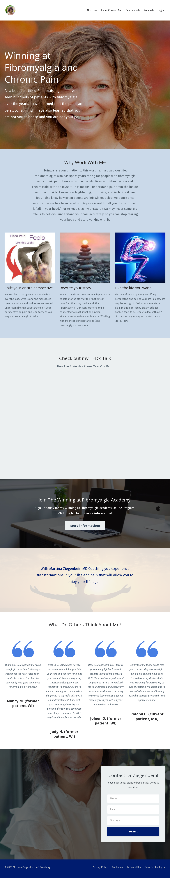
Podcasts (149, 10)
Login (161, 10)
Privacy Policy (100, 867)
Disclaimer (117, 867)
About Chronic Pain (111, 10)
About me (92, 10)
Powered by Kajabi (155, 867)
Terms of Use (134, 867)
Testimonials (133, 10)
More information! (85, 526)
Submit (133, 831)
